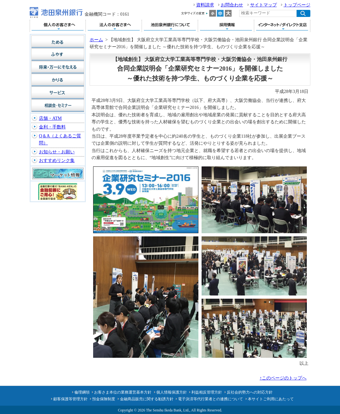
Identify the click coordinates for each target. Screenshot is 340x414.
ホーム (96, 39)
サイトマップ (263, 5)
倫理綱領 (82, 392)
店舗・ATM (50, 118)
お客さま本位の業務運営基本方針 (123, 392)
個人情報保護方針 (171, 392)
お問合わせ (232, 5)
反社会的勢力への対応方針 (250, 392)
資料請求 (205, 5)
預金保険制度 (103, 399)
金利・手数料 (52, 127)
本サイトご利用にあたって (271, 399)
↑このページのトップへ (283, 378)
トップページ (297, 5)
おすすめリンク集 (57, 160)
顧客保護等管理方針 (70, 399)
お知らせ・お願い (57, 152)
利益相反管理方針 (206, 392)
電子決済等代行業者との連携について (210, 399)
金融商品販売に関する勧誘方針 (147, 399)
